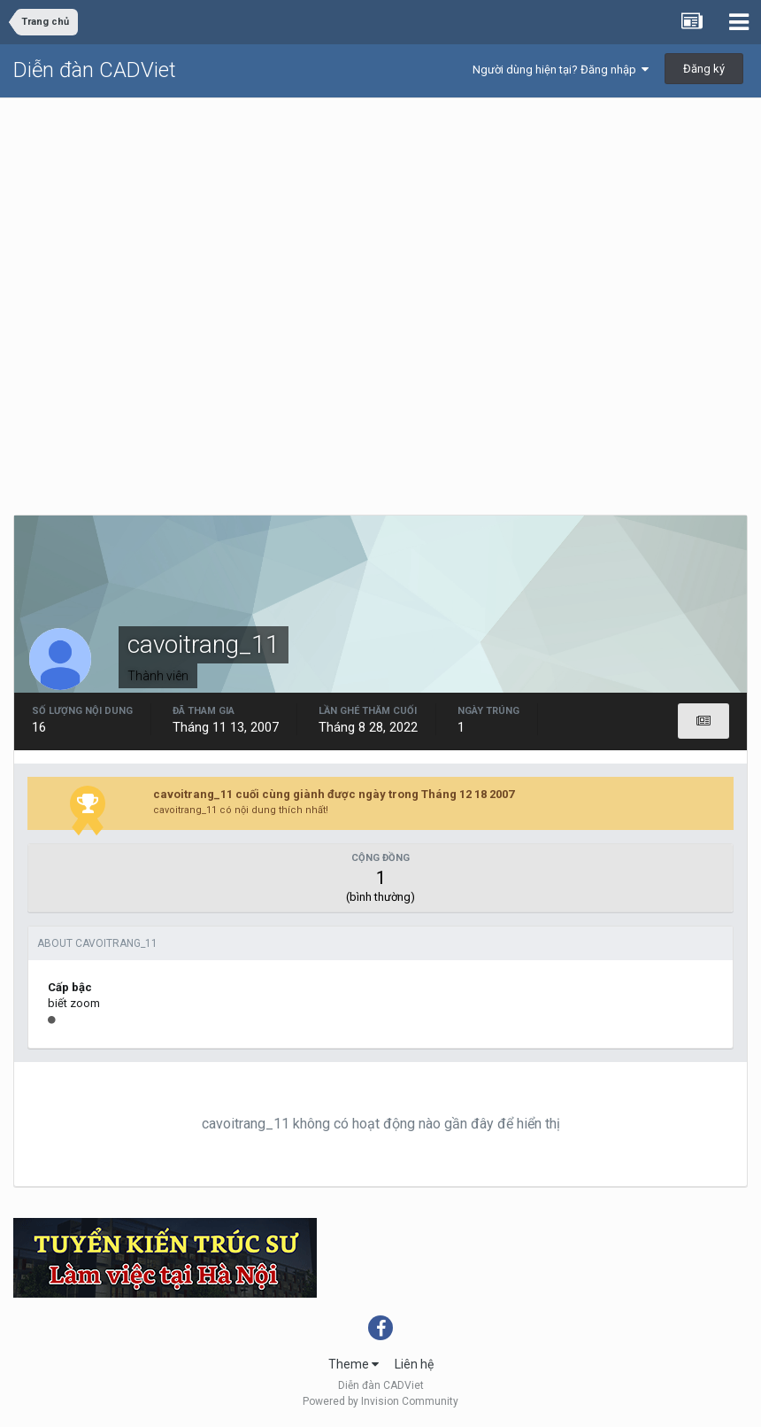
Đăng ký (704, 68)
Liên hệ (414, 1364)
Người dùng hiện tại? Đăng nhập (561, 69)
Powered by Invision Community (380, 1401)
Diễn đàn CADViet (94, 70)
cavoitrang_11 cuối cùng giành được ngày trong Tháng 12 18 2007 (333, 794)
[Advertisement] (380, 231)
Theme (353, 1364)
